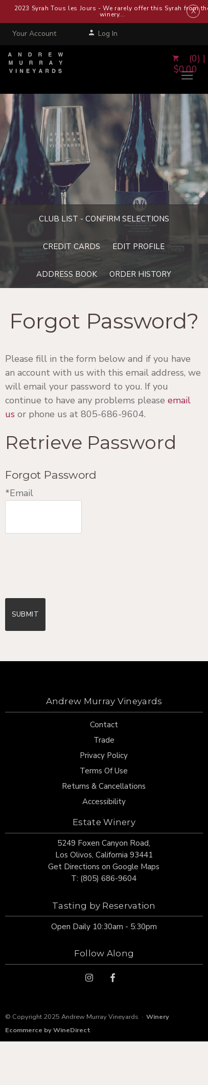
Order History (140, 274)
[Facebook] (112, 977)
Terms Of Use (104, 771)
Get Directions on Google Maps (103, 867)
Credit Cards (71, 246)
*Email (19, 493)
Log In (103, 33)
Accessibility (104, 801)
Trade (104, 740)
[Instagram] (89, 977)
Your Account (34, 33)
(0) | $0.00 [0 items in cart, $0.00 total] (185, 64)
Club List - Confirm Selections (104, 219)
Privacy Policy (104, 755)
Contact (104, 725)
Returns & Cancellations (104, 786)
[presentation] (82, 559)
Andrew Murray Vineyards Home (35, 69)
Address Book (66, 274)
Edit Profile (138, 246)
